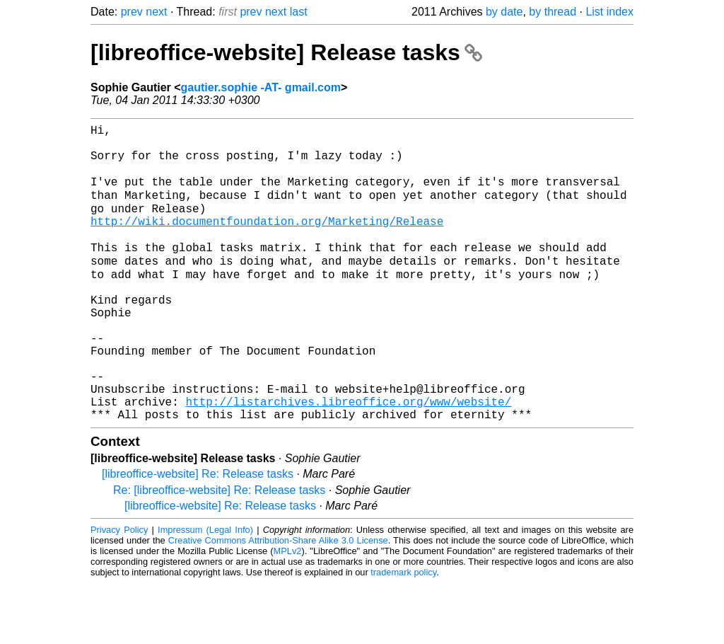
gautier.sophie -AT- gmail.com (261, 87)
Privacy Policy (119, 590)
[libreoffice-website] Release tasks (286, 52)
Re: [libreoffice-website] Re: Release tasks (219, 551)
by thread (552, 12)
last (299, 12)
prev (132, 12)
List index (609, 12)
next (156, 12)
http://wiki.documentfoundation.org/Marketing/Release (266, 241)
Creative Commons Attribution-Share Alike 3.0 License (278, 601)
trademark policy (403, 633)
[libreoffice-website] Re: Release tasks (197, 535)
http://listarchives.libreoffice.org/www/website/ (348, 459)
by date (504, 12)
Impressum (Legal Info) (205, 590)
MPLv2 (288, 611)
